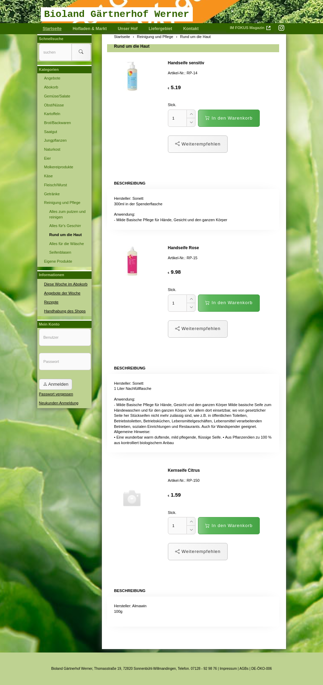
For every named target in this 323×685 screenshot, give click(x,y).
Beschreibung (129, 183)
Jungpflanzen (55, 140)
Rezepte (51, 301)
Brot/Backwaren (57, 123)
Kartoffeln (52, 114)
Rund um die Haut (132, 46)
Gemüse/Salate (57, 96)
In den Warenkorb (229, 118)
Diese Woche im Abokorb (65, 284)
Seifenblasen (60, 252)
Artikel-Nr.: (177, 73)
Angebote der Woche (62, 292)
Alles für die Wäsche (66, 244)
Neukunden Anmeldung (58, 402)
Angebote (52, 78)
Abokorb (51, 87)
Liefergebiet (160, 28)
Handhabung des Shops (64, 310)
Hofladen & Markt (90, 28)
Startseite (52, 28)
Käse (48, 176)
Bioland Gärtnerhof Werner (116, 14)
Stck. (172, 105)
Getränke (52, 194)
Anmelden (55, 383)
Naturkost (52, 149)
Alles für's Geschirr (65, 226)
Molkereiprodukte (58, 167)
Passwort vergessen (56, 394)
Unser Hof (127, 28)
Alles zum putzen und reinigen (67, 214)
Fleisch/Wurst (55, 185)
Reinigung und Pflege (62, 202)
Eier (47, 158)
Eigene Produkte (58, 261)
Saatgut (50, 132)
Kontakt (191, 28)
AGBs (243, 668)
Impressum (228, 668)
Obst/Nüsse (54, 105)
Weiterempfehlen (198, 144)
